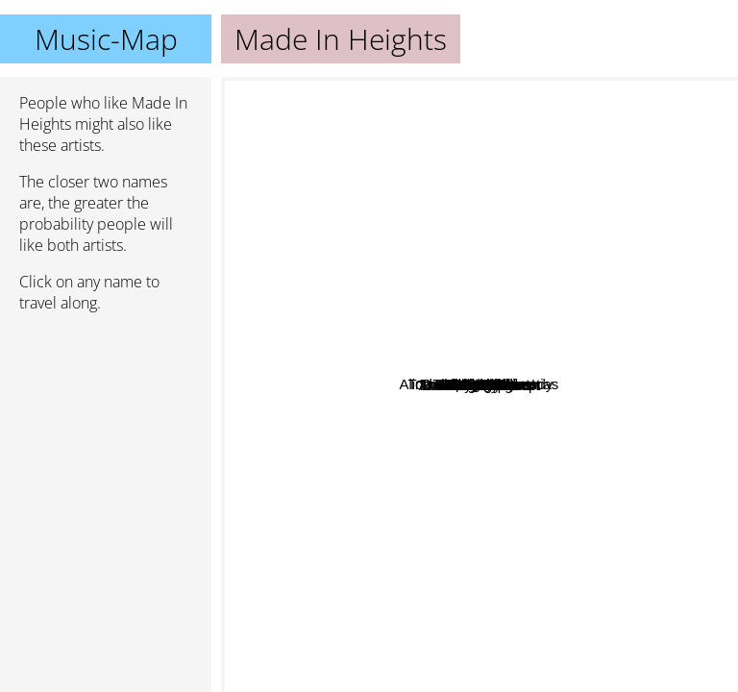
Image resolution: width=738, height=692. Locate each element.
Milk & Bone (405, 384)
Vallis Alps (502, 370)
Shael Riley (550, 143)
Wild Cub (440, 496)
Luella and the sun (484, 597)
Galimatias (352, 241)
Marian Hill (400, 213)
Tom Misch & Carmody (542, 393)
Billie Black (595, 300)
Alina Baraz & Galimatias (471, 218)
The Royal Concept (430, 532)
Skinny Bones (343, 331)
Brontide (365, 179)
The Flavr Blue (518, 275)
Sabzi (363, 496)
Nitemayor (603, 460)
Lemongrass (609, 428)
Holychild (533, 326)
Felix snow (307, 584)
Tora (373, 197)
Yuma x (555, 465)
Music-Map (106, 39)
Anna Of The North (496, 640)
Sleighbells (392, 473)
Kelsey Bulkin (658, 198)
